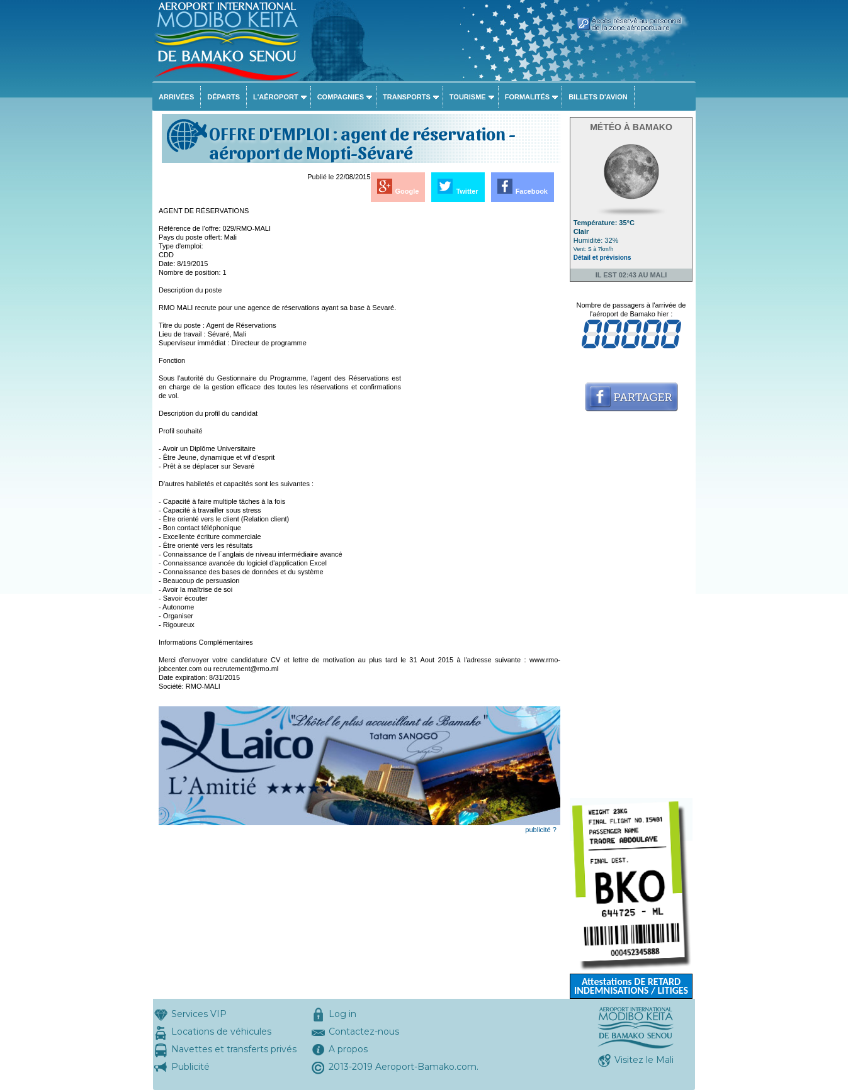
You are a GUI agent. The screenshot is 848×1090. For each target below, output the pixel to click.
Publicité (190, 1066)
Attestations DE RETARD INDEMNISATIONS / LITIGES (631, 986)
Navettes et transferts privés (234, 1049)
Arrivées (176, 97)
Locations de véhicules (221, 1031)
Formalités (527, 97)
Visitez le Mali (644, 1059)
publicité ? (541, 829)
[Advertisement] (481, 395)
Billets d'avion (597, 97)
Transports (407, 97)
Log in (342, 1014)
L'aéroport (275, 97)
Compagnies (340, 97)
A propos (348, 1049)
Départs (223, 97)
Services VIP (199, 1014)
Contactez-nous (364, 1031)
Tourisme (467, 97)
